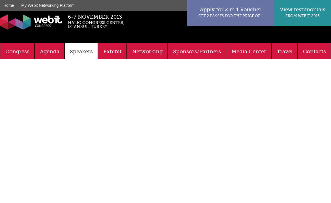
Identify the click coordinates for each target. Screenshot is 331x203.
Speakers (81, 51)
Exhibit (112, 51)
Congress (17, 51)
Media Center (248, 51)
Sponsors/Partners (197, 51)
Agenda (49, 51)
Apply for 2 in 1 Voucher (230, 12)
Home (8, 5)
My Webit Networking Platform (47, 5)
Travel (285, 51)
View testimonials (302, 12)
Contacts (314, 51)
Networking (147, 51)
